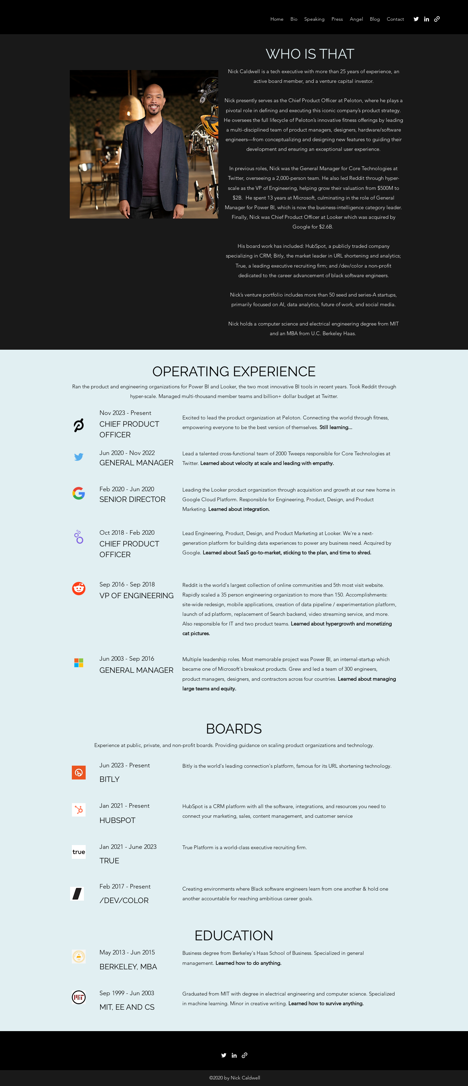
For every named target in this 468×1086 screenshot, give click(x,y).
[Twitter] (416, 19)
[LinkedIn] (426, 19)
